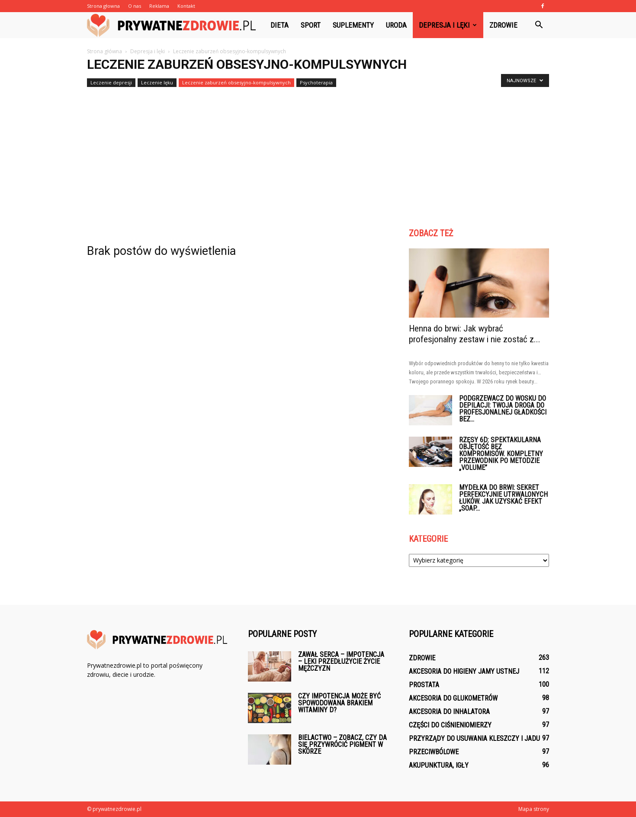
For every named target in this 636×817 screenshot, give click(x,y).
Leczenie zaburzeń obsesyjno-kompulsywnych (236, 82)
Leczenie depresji (111, 82)
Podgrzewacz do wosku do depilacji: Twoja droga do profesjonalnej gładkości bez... (502, 408)
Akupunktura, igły (439, 765)
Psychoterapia (316, 82)
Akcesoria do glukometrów (453, 698)
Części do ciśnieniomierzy (450, 725)
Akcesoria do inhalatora (449, 712)
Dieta (279, 25)
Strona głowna (103, 6)
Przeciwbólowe (434, 752)
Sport (311, 25)
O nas (134, 6)
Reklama (159, 6)
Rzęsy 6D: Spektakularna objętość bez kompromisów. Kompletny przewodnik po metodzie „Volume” (501, 454)
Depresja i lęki (448, 25)
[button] (538, 25)
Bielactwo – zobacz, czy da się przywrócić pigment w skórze (342, 744)
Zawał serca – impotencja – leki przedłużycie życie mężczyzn (341, 661)
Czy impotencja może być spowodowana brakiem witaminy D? (339, 703)
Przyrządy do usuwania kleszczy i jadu (474, 738)
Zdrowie (503, 25)
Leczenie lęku (157, 82)
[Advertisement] (318, 155)
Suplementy (353, 25)
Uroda (396, 25)
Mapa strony (533, 809)
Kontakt (186, 6)
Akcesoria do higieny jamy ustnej (464, 671)
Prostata (424, 685)
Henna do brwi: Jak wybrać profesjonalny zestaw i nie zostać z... (474, 333)
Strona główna (104, 51)
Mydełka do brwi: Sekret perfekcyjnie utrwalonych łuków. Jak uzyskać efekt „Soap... (503, 497)
